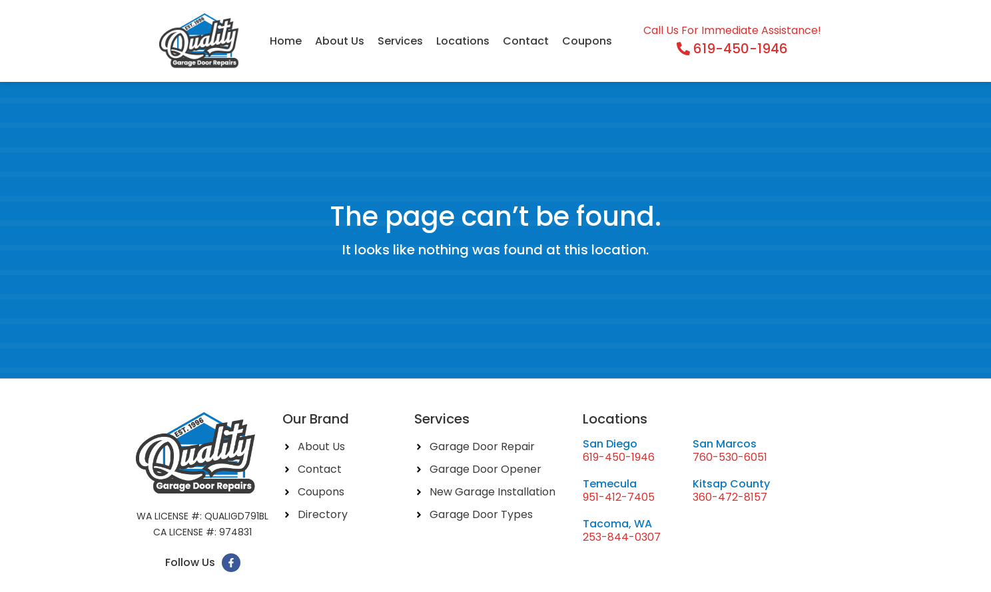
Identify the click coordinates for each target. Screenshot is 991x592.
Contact (526, 41)
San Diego (610, 443)
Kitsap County (731, 483)
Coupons (587, 41)
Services (400, 41)
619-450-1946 (619, 457)
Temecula (610, 483)
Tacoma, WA (617, 523)
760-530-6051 (730, 457)
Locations (463, 41)
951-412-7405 (619, 497)
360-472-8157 (730, 497)
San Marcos (725, 443)
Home (286, 41)
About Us (339, 41)
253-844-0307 (622, 537)
